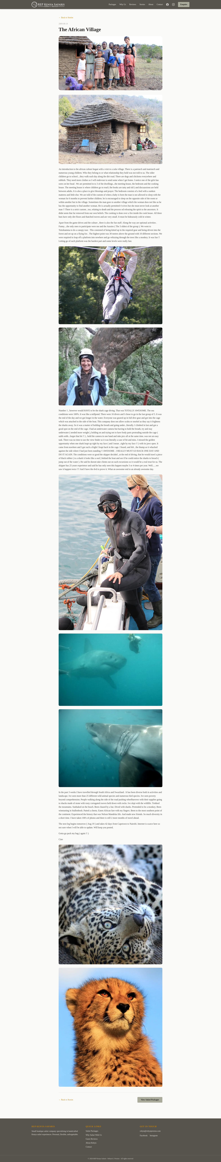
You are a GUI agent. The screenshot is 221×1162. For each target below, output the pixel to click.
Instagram (154, 1136)
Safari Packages (92, 1131)
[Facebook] (167, 4)
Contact (160, 4)
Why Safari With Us (94, 1135)
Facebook (143, 1136)
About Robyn (91, 1143)
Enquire (183, 4)
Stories (142, 4)
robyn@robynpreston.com (150, 1131)
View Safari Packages (150, 1100)
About (150, 4)
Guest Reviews (92, 1139)
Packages (112, 4)
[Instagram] (173, 4)
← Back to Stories (66, 17)
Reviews (132, 4)
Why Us (122, 4)
